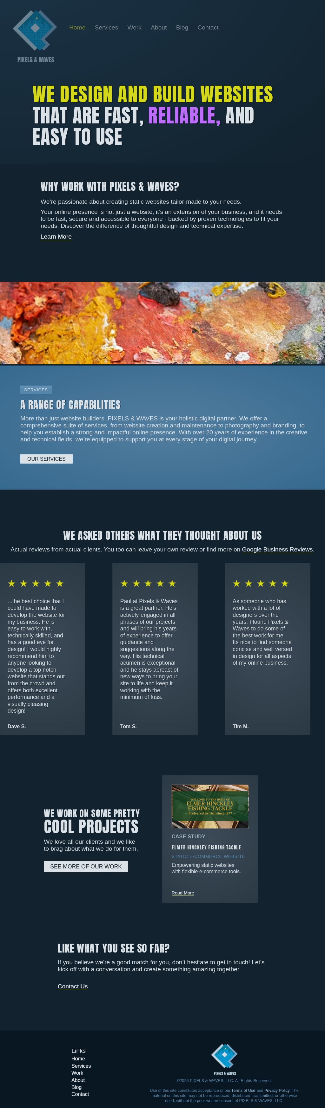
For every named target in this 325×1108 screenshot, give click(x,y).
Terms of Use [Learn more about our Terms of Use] (243, 1090)
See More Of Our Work (86, 866)
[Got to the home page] (224, 1059)
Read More (183, 892)
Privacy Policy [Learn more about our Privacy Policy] (276, 1090)
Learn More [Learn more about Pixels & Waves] (56, 236)
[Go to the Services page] (107, 27)
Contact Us (73, 986)
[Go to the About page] (160, 27)
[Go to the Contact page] (207, 27)
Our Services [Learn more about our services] (46, 459)
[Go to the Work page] (135, 27)
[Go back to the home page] (35, 36)
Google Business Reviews (277, 549)
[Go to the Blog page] (183, 27)
